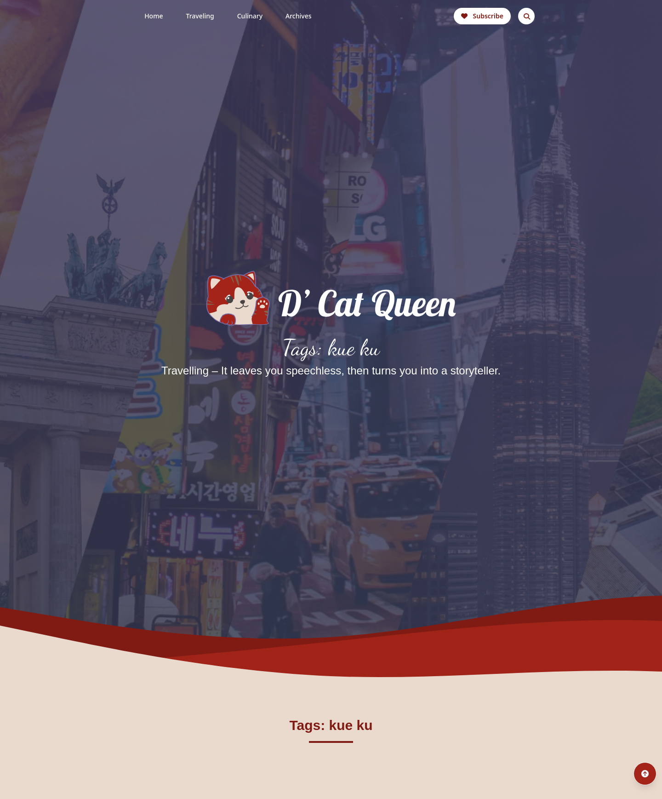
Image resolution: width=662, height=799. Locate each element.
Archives (298, 15)
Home (153, 15)
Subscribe (482, 15)
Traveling (200, 15)
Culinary (250, 15)
